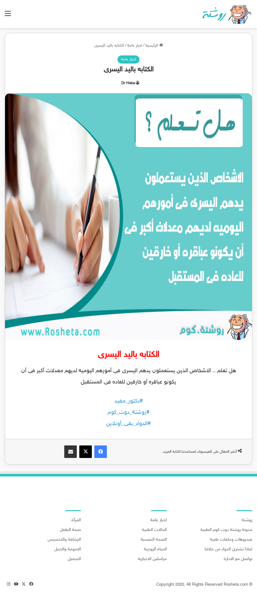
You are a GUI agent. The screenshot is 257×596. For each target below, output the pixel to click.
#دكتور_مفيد (128, 401)
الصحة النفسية (154, 539)
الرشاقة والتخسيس (64, 539)
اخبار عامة (134, 45)
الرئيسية (154, 45)
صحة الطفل (70, 529)
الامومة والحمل (67, 549)
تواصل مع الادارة (238, 559)
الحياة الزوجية (155, 549)
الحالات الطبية (154, 529)
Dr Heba (128, 83)
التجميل (74, 559)
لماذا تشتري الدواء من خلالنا (228, 549)
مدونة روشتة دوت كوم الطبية (226, 529)
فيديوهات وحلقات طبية (231, 539)
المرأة (76, 520)
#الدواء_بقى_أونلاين (128, 423)
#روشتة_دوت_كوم (128, 412)
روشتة (247, 520)
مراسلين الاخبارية (152, 559)
